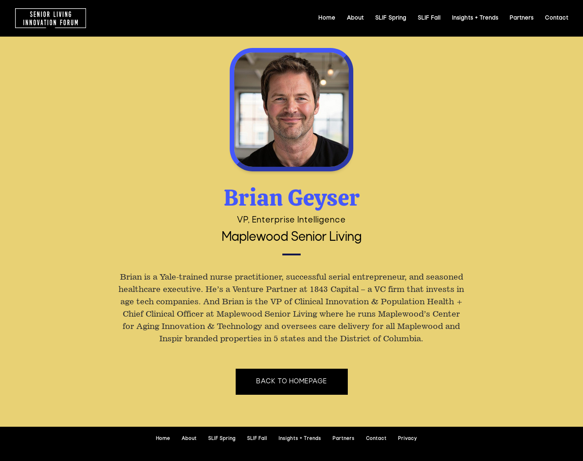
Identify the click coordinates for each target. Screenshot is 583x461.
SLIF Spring (390, 18)
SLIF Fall (429, 18)
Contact (556, 18)
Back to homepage (291, 381)
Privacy (407, 438)
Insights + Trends (475, 18)
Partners (522, 18)
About (355, 18)
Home (326, 18)
